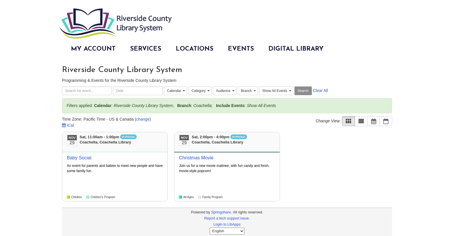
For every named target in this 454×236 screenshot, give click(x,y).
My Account (93, 49)
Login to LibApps (227, 224)
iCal (68, 125)
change (142, 119)
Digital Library (296, 49)
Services (145, 49)
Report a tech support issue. (227, 218)
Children (76, 197)
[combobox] (175, 90)
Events (241, 49)
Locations (194, 49)
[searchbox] (87, 90)
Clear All (320, 90)
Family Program (212, 197)
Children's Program (102, 197)
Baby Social (79, 157)
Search (303, 91)
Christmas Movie (196, 157)
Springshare (221, 212)
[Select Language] (227, 231)
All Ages (188, 197)
